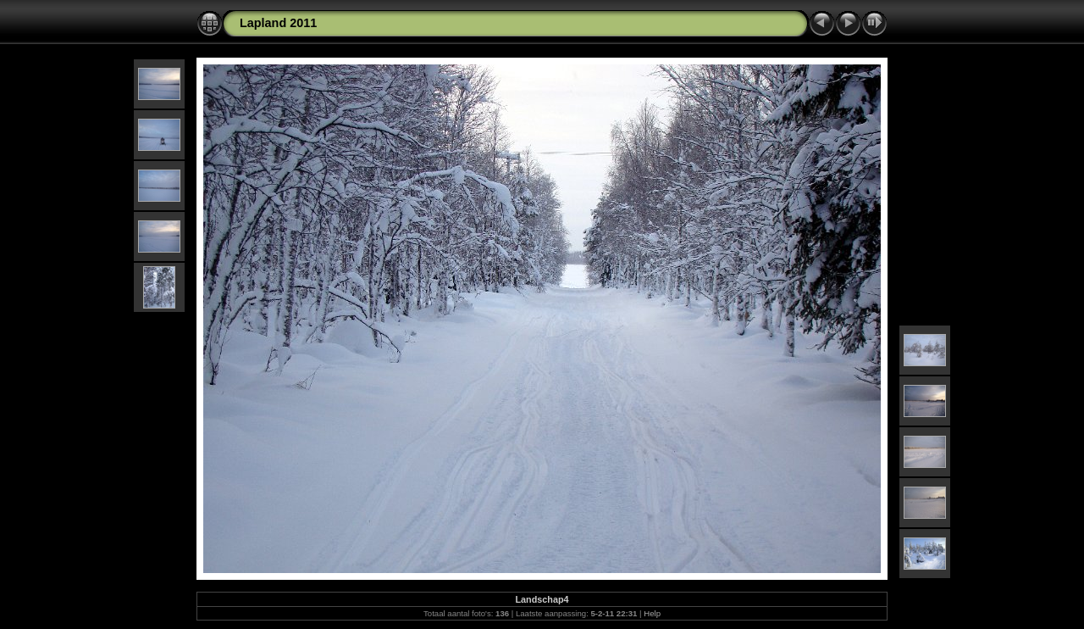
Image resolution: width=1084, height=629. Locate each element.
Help (652, 613)
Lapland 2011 (278, 23)
